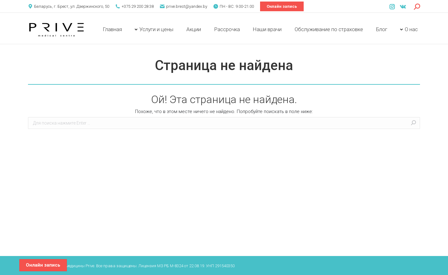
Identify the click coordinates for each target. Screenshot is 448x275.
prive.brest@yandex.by (186, 6)
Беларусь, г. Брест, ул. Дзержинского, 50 (71, 6)
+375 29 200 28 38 (138, 6)
